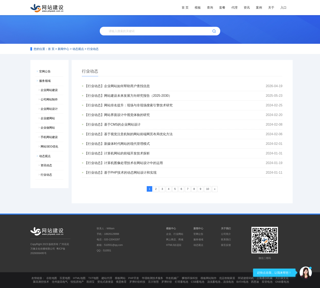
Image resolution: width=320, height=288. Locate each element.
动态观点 (78, 49)
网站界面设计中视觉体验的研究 (127, 115)
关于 (271, 7)
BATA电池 (242, 281)
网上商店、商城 (174, 239)
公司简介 (226, 234)
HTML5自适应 (173, 245)
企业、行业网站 (174, 234)
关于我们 (226, 228)
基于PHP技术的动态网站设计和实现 (130, 172)
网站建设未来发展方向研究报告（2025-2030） (138, 95)
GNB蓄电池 (282, 281)
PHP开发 (133, 278)
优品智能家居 (227, 278)
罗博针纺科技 (137, 281)
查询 (210, 7)
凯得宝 (90, 281)
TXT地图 (93, 278)
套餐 (222, 7)
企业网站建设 (49, 90)
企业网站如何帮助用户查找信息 (127, 86)
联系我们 (226, 239)
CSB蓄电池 (197, 281)
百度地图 (65, 278)
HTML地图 (79, 278)
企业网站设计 (49, 108)
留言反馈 (226, 245)
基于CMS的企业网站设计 (122, 124)
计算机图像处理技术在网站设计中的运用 (133, 163)
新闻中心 (63, 49)
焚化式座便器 (105, 281)
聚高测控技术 (41, 281)
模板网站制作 (209, 278)
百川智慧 (153, 281)
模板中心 (171, 228)
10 (207, 188)
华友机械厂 (172, 278)
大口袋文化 (282, 278)
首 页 (185, 7)
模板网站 (120, 278)
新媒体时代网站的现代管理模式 (127, 143)
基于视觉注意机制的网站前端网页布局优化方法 (138, 134)
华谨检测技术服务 (152, 278)
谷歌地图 (51, 278)
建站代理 (106, 278)
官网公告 (45, 71)
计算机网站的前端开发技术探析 (127, 153)
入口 (283, 7)
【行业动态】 (94, 86)
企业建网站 (48, 118)
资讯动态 (46, 165)
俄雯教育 (121, 281)
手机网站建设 (49, 137)
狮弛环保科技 (190, 278)
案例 (259, 7)
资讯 (247, 7)
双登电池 (267, 281)
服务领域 (45, 80)
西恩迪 (255, 281)
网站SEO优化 (49, 146)
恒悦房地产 (77, 281)
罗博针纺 (166, 281)
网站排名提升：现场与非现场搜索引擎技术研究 (138, 105)
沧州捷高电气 (60, 281)
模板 (198, 7)
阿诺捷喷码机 (246, 278)
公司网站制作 (49, 99)
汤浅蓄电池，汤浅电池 (220, 281)
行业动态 (93, 49)
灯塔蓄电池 (181, 281)
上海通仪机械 (264, 278)
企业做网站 (48, 127)
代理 (234, 7)
